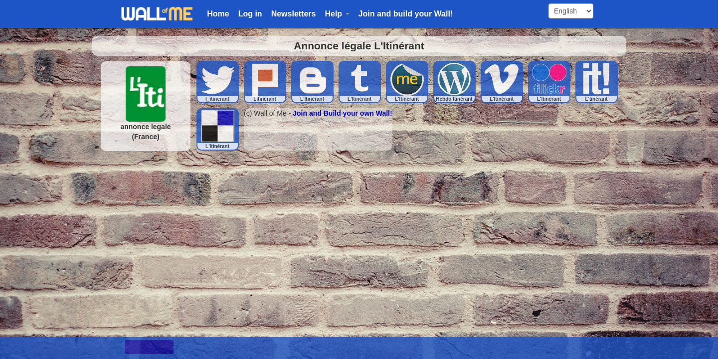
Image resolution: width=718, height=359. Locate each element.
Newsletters (293, 13)
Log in (250, 13)
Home (218, 13)
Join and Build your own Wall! (342, 113)
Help (337, 13)
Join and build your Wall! (406, 13)
